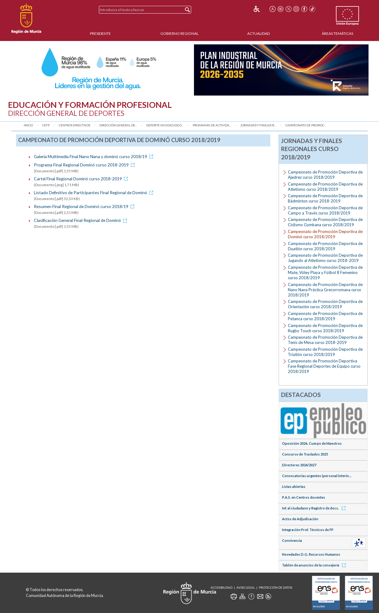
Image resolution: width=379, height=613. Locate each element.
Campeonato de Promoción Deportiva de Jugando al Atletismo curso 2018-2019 (325, 258)
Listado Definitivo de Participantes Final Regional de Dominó (94, 192)
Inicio (28, 125)
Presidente (100, 33)
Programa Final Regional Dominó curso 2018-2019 (85, 164)
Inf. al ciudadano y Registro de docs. (315, 508)
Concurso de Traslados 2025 (305, 454)
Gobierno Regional (179, 33)
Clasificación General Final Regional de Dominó (81, 220)
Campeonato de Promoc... (305, 125)
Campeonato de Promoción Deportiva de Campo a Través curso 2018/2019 (325, 210)
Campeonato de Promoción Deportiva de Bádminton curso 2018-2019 (325, 198)
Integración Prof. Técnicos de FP (307, 530)
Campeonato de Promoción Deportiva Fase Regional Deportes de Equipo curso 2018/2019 (324, 366)
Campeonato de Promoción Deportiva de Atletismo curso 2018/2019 (325, 187)
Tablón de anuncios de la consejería (315, 565)
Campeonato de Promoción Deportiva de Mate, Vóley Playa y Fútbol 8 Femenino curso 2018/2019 (325, 272)
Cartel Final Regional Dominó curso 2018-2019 (82, 178)
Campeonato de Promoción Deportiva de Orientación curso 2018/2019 (325, 304)
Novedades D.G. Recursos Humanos (311, 554)
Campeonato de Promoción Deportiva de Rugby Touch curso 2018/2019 (325, 328)
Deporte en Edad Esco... (164, 125)
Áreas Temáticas (337, 33)
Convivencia (292, 540)
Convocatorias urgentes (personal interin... (317, 476)
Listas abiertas (293, 486)
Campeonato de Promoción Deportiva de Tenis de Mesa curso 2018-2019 (325, 340)
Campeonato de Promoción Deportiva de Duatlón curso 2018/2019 (325, 246)
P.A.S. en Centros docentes (303, 497)
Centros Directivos (74, 125)
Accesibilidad (221, 587)
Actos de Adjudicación (300, 519)
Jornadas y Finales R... (258, 125)
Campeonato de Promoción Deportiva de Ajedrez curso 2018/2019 (325, 175)
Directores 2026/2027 (299, 465)
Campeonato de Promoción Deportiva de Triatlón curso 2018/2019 (325, 352)
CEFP (46, 125)
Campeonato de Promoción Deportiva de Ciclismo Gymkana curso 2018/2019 (325, 222)
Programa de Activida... (212, 125)
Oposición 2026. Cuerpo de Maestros (312, 443)
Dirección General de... (118, 125)
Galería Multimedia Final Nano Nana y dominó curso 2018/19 (94, 156)
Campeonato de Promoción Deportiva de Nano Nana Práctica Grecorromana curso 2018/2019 (325, 289)
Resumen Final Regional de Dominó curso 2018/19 (85, 206)
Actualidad (258, 33)
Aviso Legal (245, 587)
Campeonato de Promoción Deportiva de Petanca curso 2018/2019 (325, 316)
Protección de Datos (275, 587)
